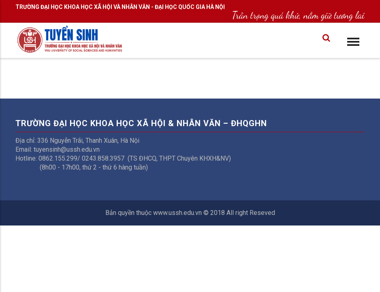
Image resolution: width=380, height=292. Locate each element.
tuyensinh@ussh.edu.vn (67, 149)
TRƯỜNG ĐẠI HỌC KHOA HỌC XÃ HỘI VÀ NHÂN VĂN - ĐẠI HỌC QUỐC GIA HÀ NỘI (120, 7)
